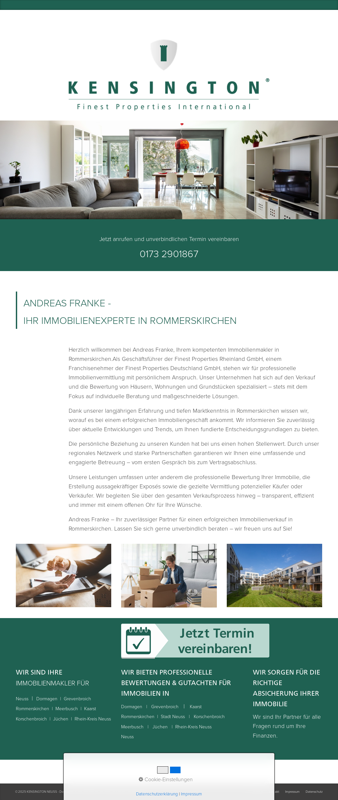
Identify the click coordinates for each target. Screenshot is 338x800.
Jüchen (60, 718)
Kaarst (90, 708)
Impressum (292, 791)
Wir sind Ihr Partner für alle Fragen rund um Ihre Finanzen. (287, 726)
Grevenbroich (77, 698)
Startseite (256, 791)
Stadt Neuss (173, 716)
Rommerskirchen (32, 708)
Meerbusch (66, 708)
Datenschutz (314, 791)
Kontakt (274, 791)
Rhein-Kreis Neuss (93, 718)
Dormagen (46, 698)
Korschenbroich (31, 718)
